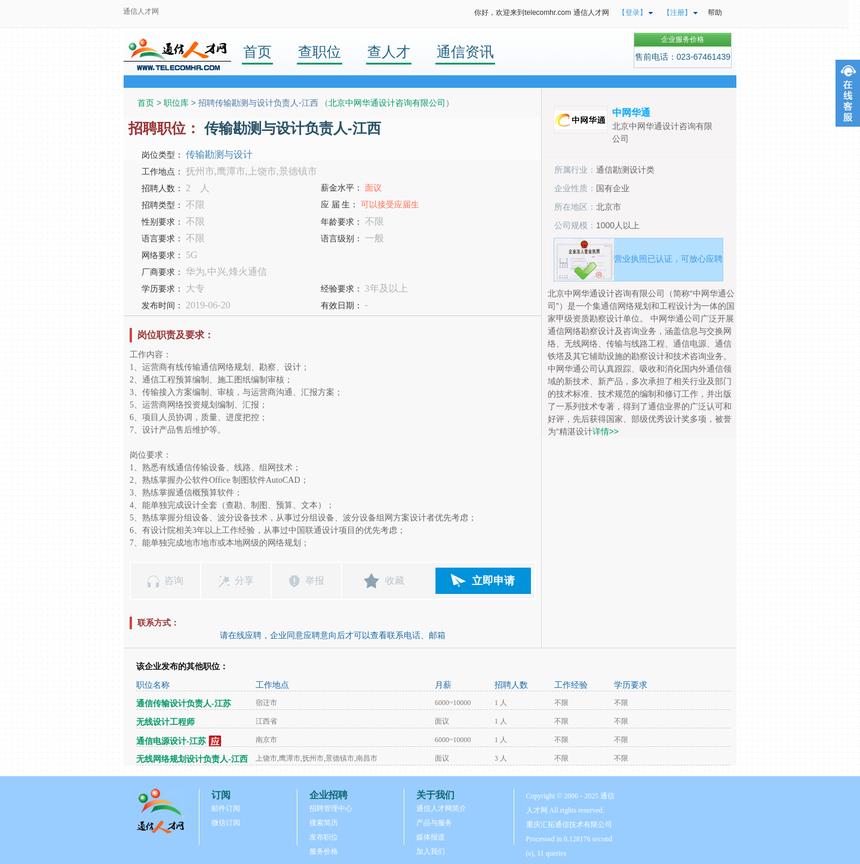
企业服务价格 (682, 39)
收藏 (394, 580)
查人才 (388, 52)
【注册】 (677, 12)
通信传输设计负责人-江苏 (183, 703)
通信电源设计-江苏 (171, 741)
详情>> (605, 431)
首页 (257, 52)
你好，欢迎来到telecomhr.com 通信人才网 (541, 12)
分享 (244, 580)
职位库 (176, 103)
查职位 (319, 52)
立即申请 (493, 581)
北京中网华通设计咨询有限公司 (387, 103)
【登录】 (632, 12)
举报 (314, 580)
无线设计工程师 (165, 722)
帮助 (715, 12)
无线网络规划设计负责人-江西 (192, 759)
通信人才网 (141, 11)
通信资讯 (465, 52)
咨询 (173, 580)
